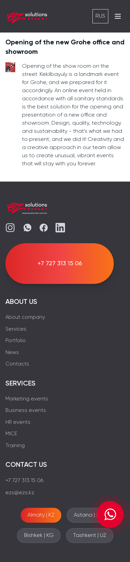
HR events (17, 422)
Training (15, 445)
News (12, 352)
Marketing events (26, 398)
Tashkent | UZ (89, 535)
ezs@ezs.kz (19, 493)
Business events (25, 410)
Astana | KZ (88, 515)
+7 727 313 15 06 (24, 480)
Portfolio (15, 340)
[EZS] (27, 16)
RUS (100, 16)
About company (25, 317)
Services (15, 329)
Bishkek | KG (38, 535)
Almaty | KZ (41, 515)
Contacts (17, 364)
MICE (11, 433)
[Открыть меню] (118, 16)
